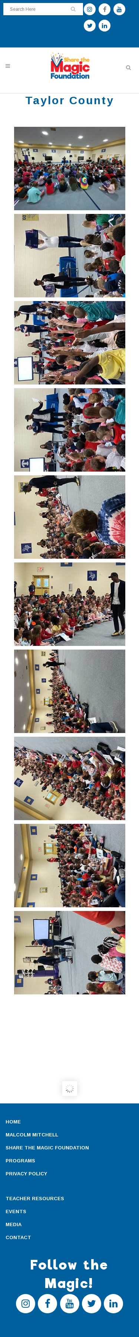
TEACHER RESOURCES (35, 1198)
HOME (13, 1122)
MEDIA (13, 1224)
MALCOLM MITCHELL (32, 1135)
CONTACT (18, 1237)
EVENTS (16, 1211)
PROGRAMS (20, 1160)
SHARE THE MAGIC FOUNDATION (47, 1148)
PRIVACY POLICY (26, 1173)
